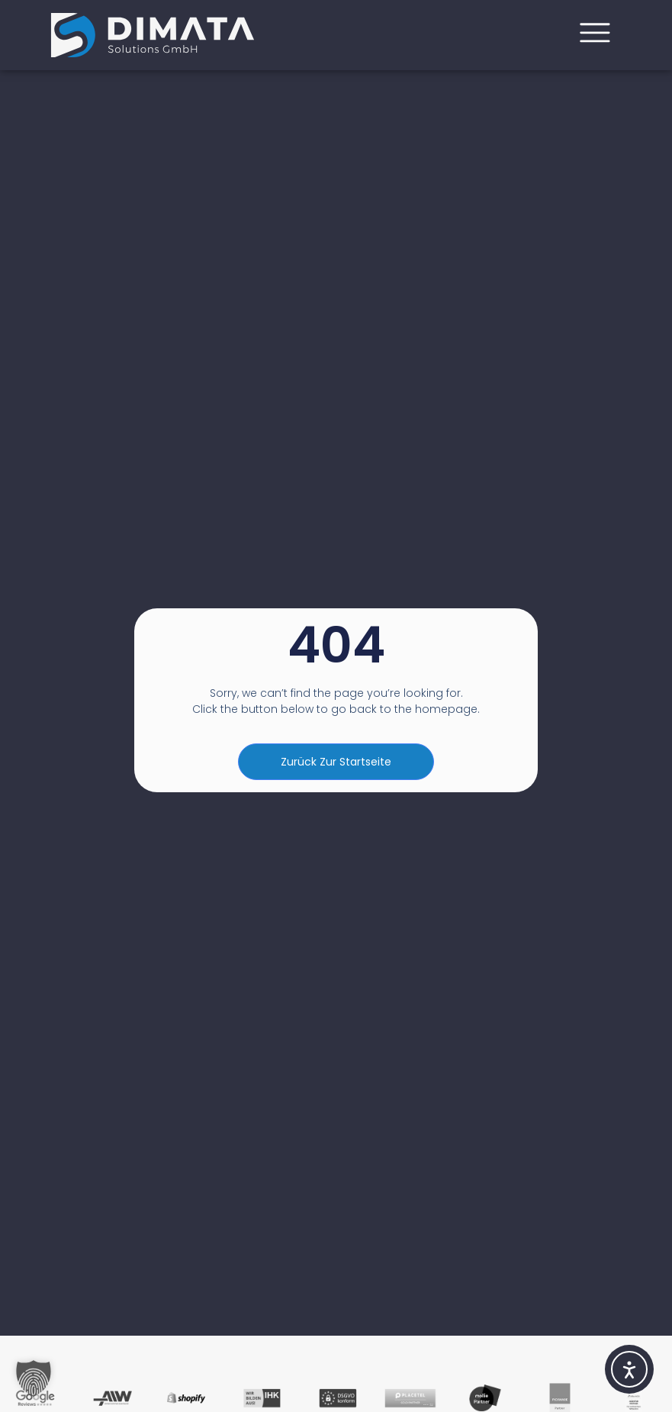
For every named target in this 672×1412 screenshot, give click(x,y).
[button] (33, 1378)
